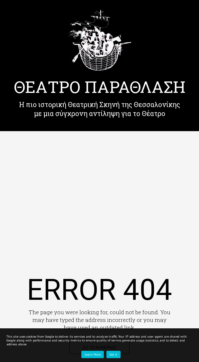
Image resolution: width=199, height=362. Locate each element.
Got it (113, 354)
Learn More (93, 354)
